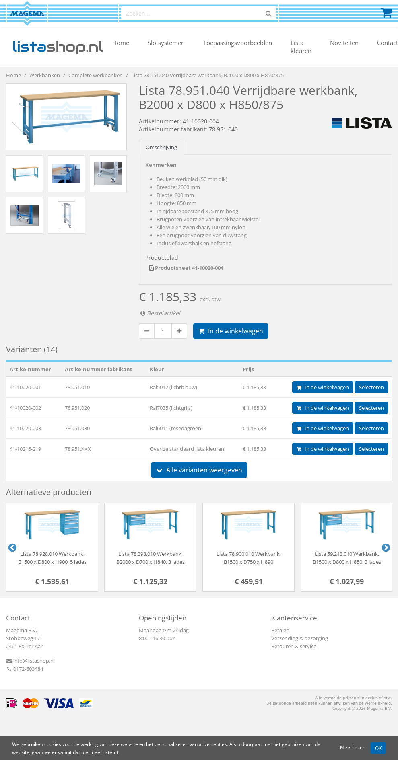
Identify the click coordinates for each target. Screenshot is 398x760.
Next (385, 547)
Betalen (280, 630)
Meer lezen (352, 747)
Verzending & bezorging (299, 638)
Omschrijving (161, 147)
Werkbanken (44, 75)
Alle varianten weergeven (199, 470)
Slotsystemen (166, 43)
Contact (387, 43)
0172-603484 (24, 668)
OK (378, 748)
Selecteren (371, 387)
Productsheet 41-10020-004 (186, 267)
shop (57, 46)
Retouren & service (293, 646)
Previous (12, 547)
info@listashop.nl (30, 660)
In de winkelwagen (230, 331)
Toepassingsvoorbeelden (237, 43)
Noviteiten (344, 43)
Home (120, 43)
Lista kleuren (301, 47)
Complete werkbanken (95, 75)
